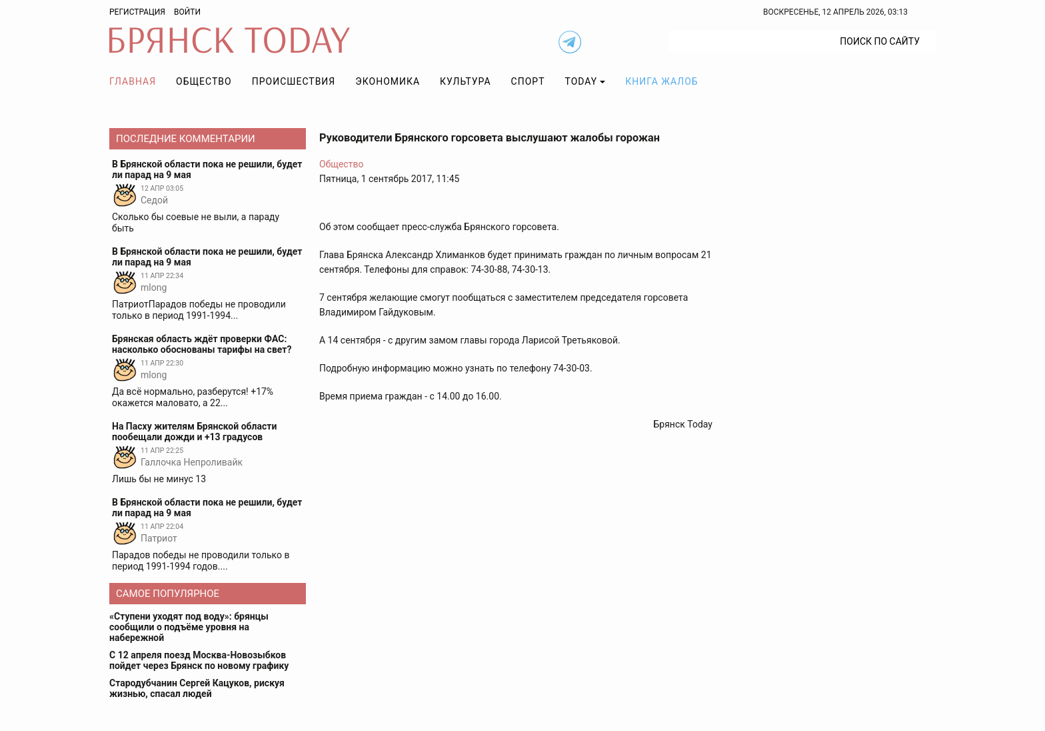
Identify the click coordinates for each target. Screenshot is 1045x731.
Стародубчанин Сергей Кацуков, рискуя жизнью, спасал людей (197, 688)
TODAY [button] (581, 81)
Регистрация (137, 12)
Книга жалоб (661, 81)
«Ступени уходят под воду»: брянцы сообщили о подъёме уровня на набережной (189, 627)
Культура (465, 81)
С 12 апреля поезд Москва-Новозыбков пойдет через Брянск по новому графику (199, 660)
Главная (132, 81)
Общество (204, 81)
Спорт (528, 81)
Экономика (387, 81)
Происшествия (294, 81)
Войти (187, 12)
